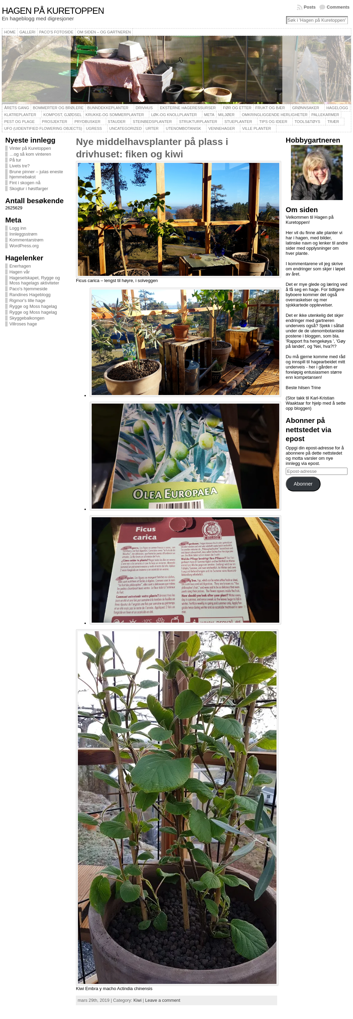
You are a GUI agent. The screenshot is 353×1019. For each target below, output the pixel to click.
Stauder (117, 121)
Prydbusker (87, 121)
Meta (209, 115)
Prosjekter (54, 121)
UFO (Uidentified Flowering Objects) (43, 128)
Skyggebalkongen (26, 318)
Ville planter (256, 128)
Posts (310, 7)
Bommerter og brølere (58, 108)
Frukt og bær (270, 108)
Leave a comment (162, 1000)
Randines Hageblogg (30, 294)
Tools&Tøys (307, 121)
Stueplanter (238, 121)
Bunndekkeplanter (107, 108)
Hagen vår (19, 271)
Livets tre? (19, 165)
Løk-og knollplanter (174, 115)
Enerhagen (20, 266)
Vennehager (221, 128)
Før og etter (237, 108)
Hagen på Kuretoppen (53, 10)
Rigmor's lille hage (27, 300)
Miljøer (226, 115)
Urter (152, 128)
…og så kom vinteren (30, 154)
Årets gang (16, 108)
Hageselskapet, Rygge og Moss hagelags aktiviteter (34, 280)
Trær (333, 121)
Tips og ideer (273, 121)
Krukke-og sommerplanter (114, 115)
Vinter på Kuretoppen (30, 148)
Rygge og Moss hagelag (33, 306)
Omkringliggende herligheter (275, 115)
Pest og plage (19, 121)
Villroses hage (23, 323)
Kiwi (137, 1000)
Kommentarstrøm (26, 239)
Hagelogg (337, 108)
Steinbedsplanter (152, 121)
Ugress (94, 128)
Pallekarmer (325, 115)
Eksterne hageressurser (188, 108)
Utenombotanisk (183, 128)
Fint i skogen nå (24, 182)
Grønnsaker (305, 108)
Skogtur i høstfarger (28, 188)
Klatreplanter (20, 115)
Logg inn (17, 228)
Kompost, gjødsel (62, 115)
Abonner (303, 484)
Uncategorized (125, 128)
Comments (338, 7)
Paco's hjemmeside (28, 288)
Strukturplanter (198, 121)
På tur (15, 160)
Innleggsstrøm (23, 234)
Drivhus (144, 108)
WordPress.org (24, 245)
